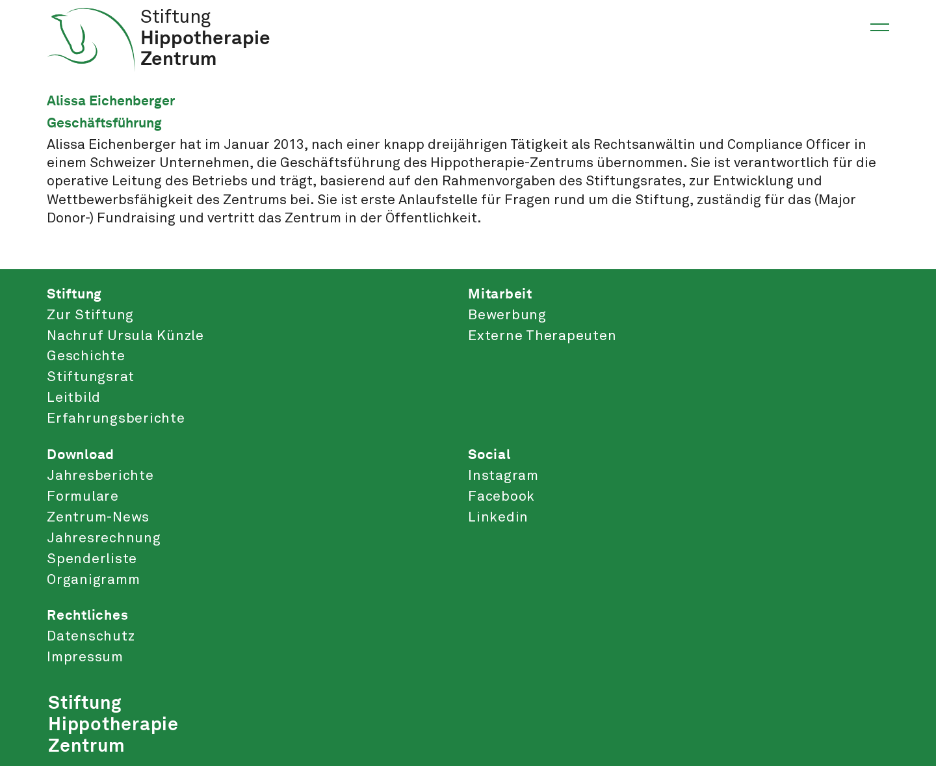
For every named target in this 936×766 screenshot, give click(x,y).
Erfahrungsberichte (116, 419)
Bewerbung (507, 315)
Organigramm (93, 580)
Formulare (83, 497)
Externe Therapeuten (542, 336)
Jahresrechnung (104, 538)
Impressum (85, 657)
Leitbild (74, 398)
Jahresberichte (100, 476)
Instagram (503, 476)
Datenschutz (91, 636)
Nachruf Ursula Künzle (125, 336)
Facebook (501, 497)
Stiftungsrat (91, 377)
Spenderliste (92, 559)
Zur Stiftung (90, 315)
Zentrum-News (98, 517)
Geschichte (86, 356)
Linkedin (498, 517)
